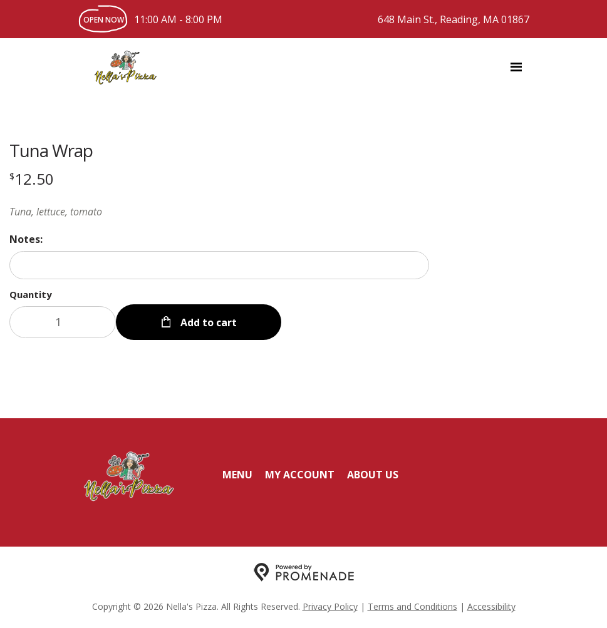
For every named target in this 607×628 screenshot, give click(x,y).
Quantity (30, 294)
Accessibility (491, 606)
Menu (237, 474)
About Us (372, 474)
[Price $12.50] (31, 178)
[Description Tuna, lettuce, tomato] (219, 211)
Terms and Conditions (412, 606)
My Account (300, 474)
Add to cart (207, 322)
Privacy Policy (330, 606)
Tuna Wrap (51, 150)
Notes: (26, 239)
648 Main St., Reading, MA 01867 (453, 19)
